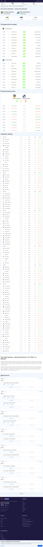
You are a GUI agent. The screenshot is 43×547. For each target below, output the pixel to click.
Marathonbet (24, 509)
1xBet (23, 501)
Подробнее (32, 387)
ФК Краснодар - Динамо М (26, 526)
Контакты (2, 536)
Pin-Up (23, 511)
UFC (1, 524)
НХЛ (2, 380)
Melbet (23, 506)
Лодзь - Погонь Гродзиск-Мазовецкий (27, 521)
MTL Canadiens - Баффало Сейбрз (9, 470)
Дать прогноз (11, 387)
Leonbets (23, 504)
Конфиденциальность (4, 539)
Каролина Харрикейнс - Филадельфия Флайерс (11, 454)
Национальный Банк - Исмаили (26, 524)
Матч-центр (21, 493)
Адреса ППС (2, 541)
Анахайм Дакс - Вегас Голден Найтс (9, 402)
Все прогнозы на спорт (4, 518)
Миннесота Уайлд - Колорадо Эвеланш (10, 420)
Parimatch (23, 503)
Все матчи (23, 518)
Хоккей (40, 378)
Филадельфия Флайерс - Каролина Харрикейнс (11, 382)
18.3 (9, 370)
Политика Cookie (3, 538)
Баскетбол (2, 526)
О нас (1, 533)
